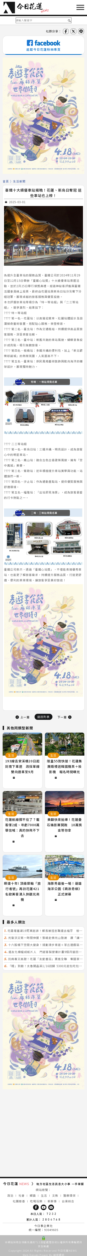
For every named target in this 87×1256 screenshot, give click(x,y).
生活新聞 (19, 181)
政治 (10, 1195)
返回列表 (43, 717)
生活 (44, 1195)
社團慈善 (19, 1201)
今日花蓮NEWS (67, 1250)
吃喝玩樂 (36, 1201)
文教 (55, 1195)
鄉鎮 (33, 1195)
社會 (22, 1195)
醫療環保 (69, 1195)
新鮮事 (52, 1201)
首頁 (6, 181)
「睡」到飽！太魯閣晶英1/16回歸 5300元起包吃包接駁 (46, 966)
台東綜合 (68, 1201)
